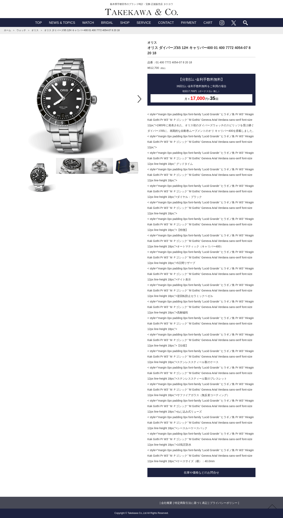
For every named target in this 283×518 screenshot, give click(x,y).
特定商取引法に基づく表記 (191, 502)
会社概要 (166, 502)
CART (208, 23)
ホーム (7, 30)
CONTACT (166, 23)
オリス (35, 30)
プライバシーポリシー (223, 502)
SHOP (125, 23)
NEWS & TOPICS (62, 23)
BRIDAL (107, 23)
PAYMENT (189, 23)
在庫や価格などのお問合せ (201, 472)
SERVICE (144, 23)
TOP (38, 23)
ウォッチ (21, 30)
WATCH (88, 23)
